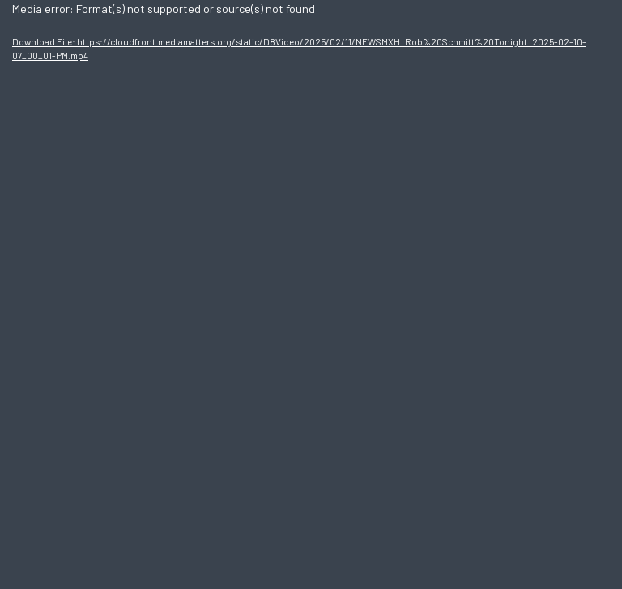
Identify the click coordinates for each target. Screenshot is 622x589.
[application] (311, 294)
